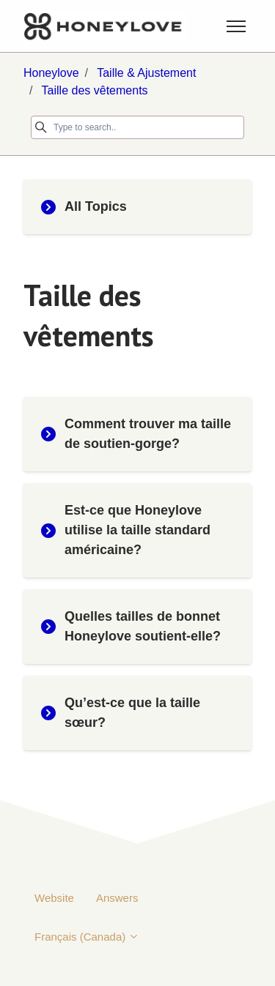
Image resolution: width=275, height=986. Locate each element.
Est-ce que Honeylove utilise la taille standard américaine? (125, 530)
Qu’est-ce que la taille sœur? (120, 712)
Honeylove (51, 73)
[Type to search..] (137, 127)
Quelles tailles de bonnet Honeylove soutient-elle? (131, 626)
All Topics (84, 206)
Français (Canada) (86, 936)
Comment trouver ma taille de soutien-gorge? (136, 434)
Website (54, 898)
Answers (117, 898)
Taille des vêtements (95, 90)
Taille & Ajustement (146, 73)
